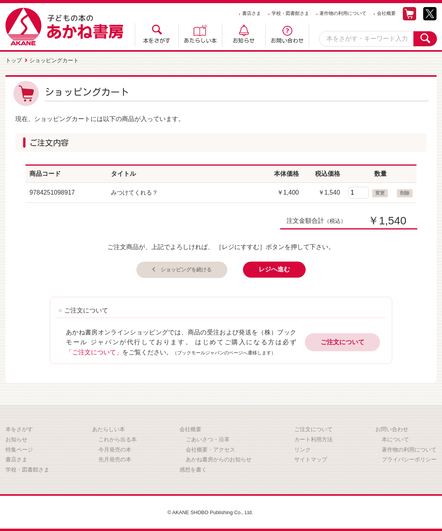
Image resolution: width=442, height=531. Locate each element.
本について (395, 438)
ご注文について (342, 341)
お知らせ (244, 40)
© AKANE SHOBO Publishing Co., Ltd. (210, 511)
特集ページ (19, 448)
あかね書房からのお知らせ (219, 458)
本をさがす (156, 40)
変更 (380, 191)
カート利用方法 (313, 438)
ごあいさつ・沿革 (208, 438)
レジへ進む (282, 268)
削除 (404, 191)
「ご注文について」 (94, 351)
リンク (302, 448)
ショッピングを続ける (185, 268)
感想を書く (193, 468)
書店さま (251, 13)
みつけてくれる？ (136, 191)
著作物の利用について (342, 13)
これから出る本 (117, 438)
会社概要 (386, 13)
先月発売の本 (114, 458)
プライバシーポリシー (409, 458)
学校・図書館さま (290, 13)
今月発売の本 (114, 448)
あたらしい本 (200, 40)
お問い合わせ (287, 40)
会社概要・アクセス (210, 448)
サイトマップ (310, 458)
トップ (13, 60)
